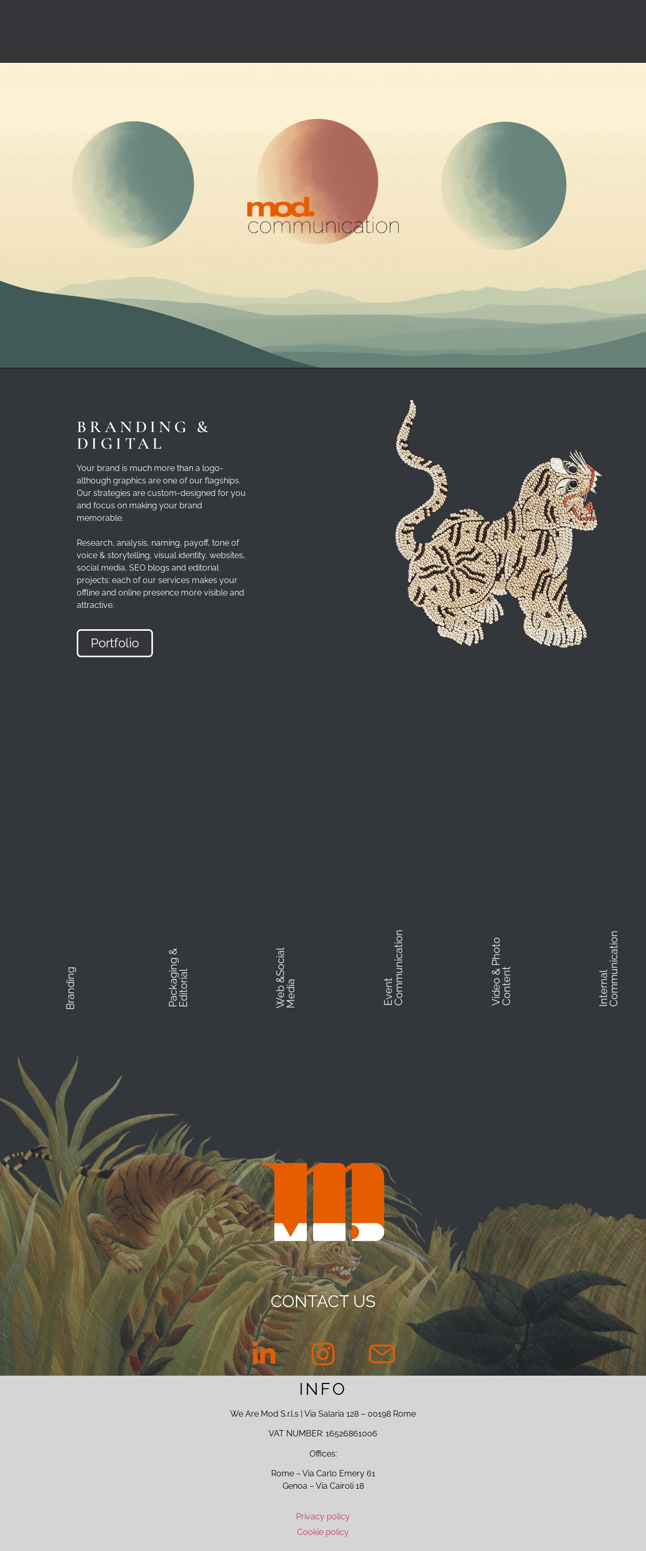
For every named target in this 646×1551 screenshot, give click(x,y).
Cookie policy (323, 1532)
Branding (70, 988)
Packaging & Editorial (177, 977)
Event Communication (393, 968)
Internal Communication (608, 969)
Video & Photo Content (500, 971)
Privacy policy (323, 1516)
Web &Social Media (285, 978)
